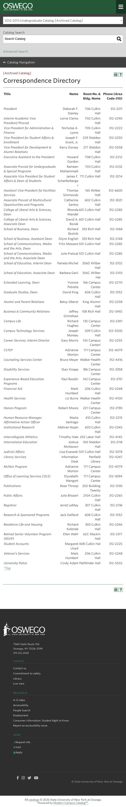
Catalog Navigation (21, 62)
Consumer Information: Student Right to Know (41, 720)
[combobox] (63, 20)
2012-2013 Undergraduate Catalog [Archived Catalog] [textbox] (44, 20)
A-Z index (19, 700)
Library (17, 678)
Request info (21, 742)
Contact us (19, 668)
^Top (7, 568)
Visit (17, 747)
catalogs (34, 799)
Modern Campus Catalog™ (70, 803)
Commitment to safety (27, 673)
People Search (21, 710)
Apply (17, 752)
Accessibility (20, 705)
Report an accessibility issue (30, 725)
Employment (20, 715)
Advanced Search (15, 51)
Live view (18, 683)
